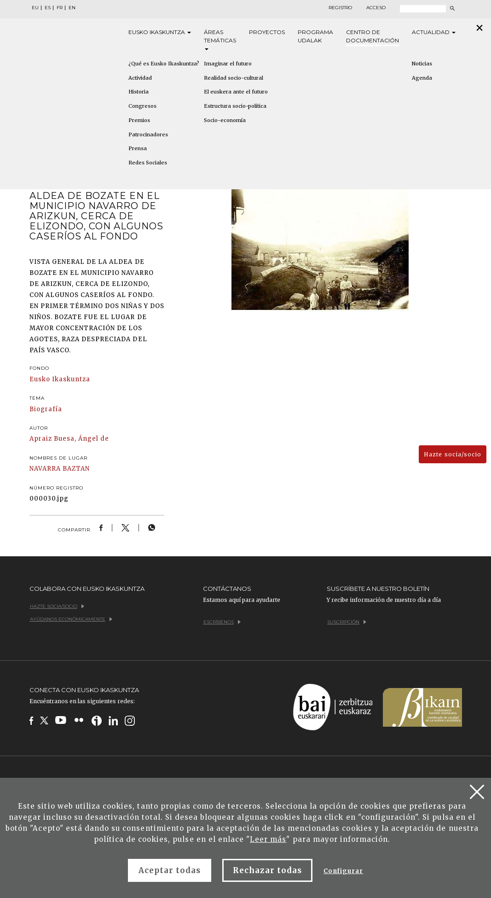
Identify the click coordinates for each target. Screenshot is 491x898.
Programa (315, 37)
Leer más (268, 839)
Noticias (422, 63)
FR (60, 8)
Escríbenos (222, 622)
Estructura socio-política (235, 106)
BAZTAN (76, 468)
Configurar (343, 871)
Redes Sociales (147, 162)
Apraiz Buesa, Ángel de (69, 439)
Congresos (142, 106)
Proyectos (267, 32)
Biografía (45, 409)
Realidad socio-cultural (233, 78)
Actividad (140, 78)
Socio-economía (225, 120)
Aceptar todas (170, 870)
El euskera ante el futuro (236, 91)
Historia (138, 91)
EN (72, 8)
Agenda (422, 78)
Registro (340, 8)
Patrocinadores (148, 134)
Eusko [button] (159, 32)
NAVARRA (45, 468)
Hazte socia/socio (452, 454)
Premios (139, 120)
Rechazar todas (267, 870)
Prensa (137, 148)
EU (35, 8)
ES (48, 8)
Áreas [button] (220, 39)
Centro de (372, 37)
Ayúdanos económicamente (71, 619)
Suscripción (346, 622)
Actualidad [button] (434, 32)
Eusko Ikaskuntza (60, 379)
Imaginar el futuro (228, 63)
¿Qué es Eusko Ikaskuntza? (163, 63)
